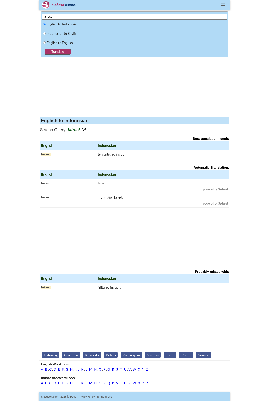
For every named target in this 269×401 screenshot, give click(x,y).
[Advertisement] (134, 86)
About (72, 396)
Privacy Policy (86, 396)
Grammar (71, 355)
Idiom (169, 355)
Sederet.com (51, 396)
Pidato (111, 355)
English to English (60, 43)
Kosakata (92, 355)
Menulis (153, 355)
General (204, 355)
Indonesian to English (63, 33)
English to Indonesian (63, 24)
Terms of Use (104, 396)
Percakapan (131, 355)
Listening (51, 355)
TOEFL (186, 355)
